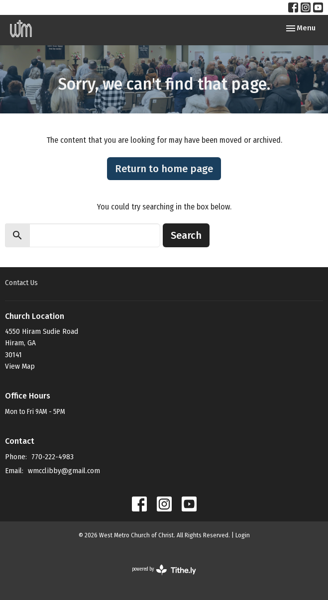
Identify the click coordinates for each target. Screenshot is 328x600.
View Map (20, 366)
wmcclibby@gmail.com (64, 470)
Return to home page (164, 169)
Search (186, 235)
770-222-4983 (52, 456)
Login (242, 535)
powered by (164, 570)
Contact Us (21, 282)
